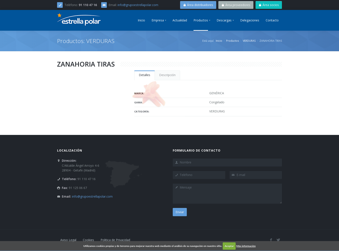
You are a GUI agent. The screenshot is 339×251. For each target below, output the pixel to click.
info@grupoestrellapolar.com (138, 5)
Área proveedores (235, 5)
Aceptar (229, 246)
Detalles (144, 75)
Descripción (167, 75)
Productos (232, 41)
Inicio (219, 41)
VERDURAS (249, 41)
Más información (246, 246)
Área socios (269, 5)
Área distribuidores (198, 5)
